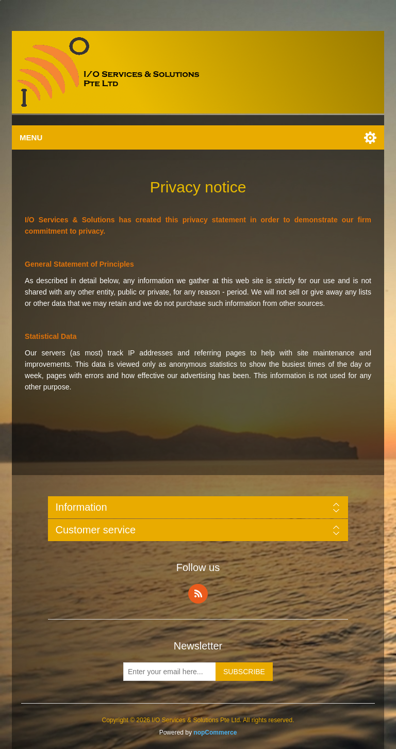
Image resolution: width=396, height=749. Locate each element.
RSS (198, 594)
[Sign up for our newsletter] (169, 671)
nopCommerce (215, 732)
